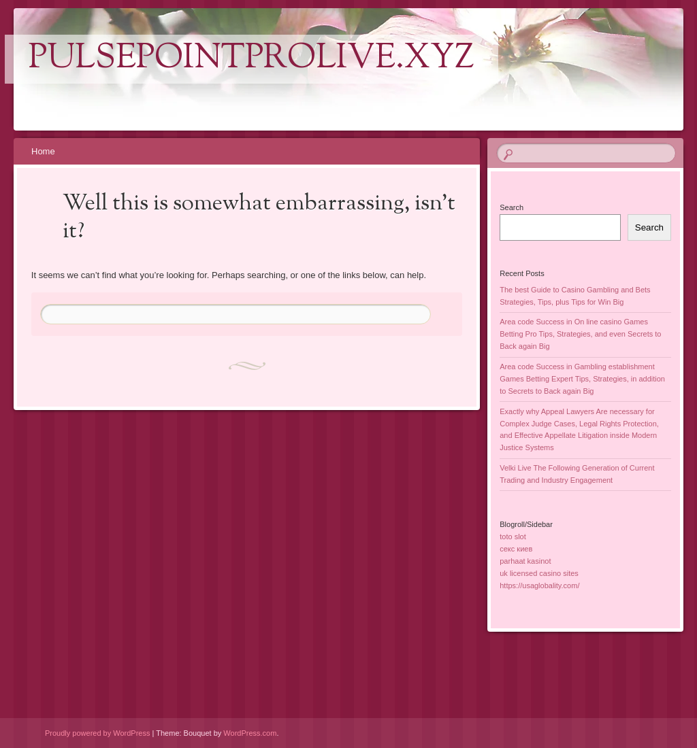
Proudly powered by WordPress (97, 733)
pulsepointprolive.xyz (251, 59)
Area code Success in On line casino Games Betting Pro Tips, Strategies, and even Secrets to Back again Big (580, 334)
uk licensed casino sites (539, 573)
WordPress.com (249, 733)
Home (43, 151)
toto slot (513, 536)
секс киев (516, 549)
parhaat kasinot (525, 561)
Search (511, 207)
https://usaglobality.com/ (539, 585)
